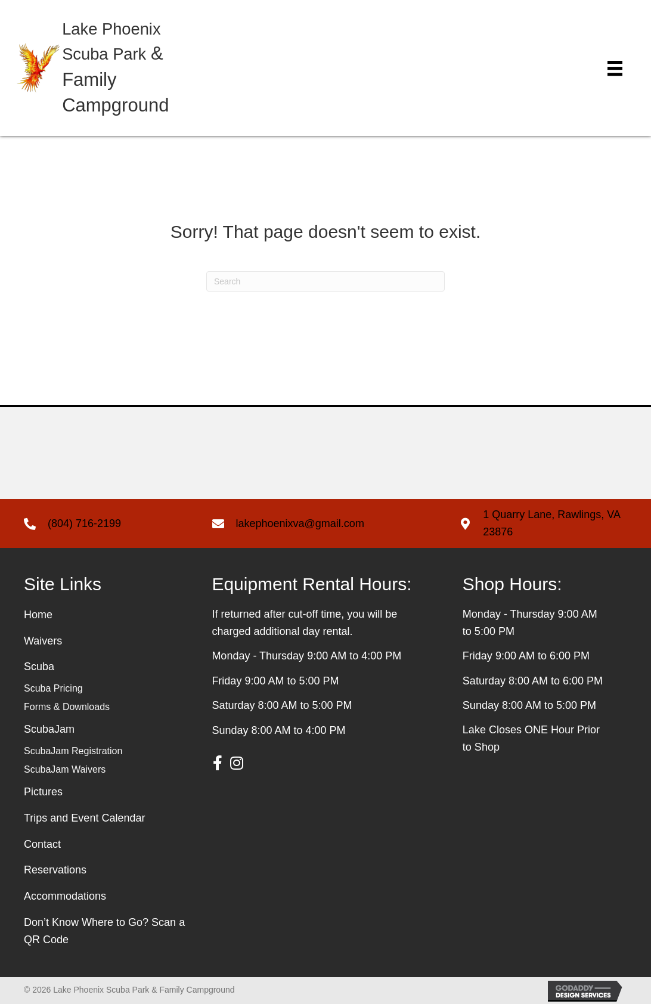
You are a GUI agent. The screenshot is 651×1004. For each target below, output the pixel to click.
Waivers (43, 641)
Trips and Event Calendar (84, 818)
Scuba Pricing (53, 688)
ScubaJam (49, 729)
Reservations (55, 870)
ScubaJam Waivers (65, 769)
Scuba (39, 667)
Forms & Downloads (67, 707)
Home (38, 615)
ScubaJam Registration (73, 751)
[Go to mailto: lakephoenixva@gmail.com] (324, 523)
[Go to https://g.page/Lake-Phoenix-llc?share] (543, 523)
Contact (42, 844)
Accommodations (65, 896)
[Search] (325, 281)
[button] (218, 763)
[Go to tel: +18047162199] (106, 523)
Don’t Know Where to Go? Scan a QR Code (104, 931)
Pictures (43, 792)
